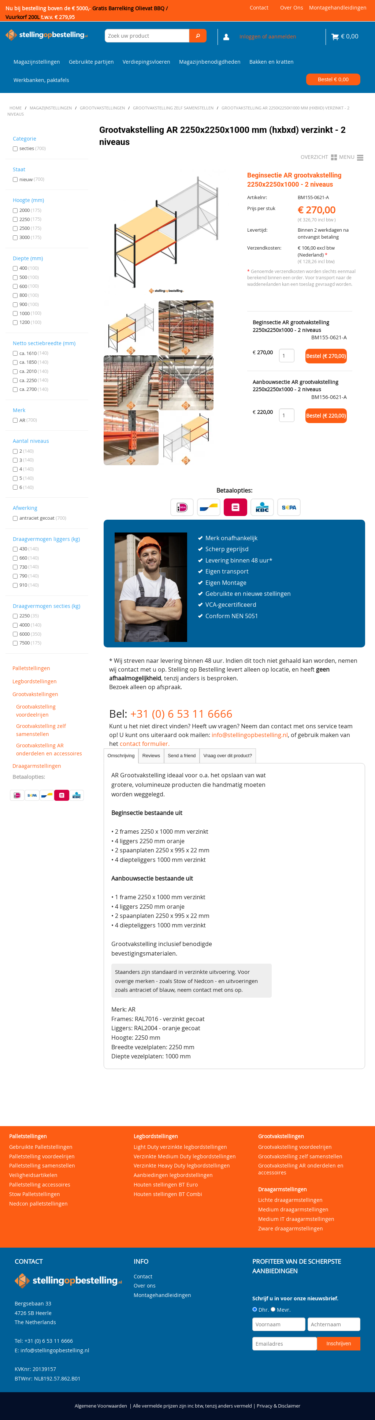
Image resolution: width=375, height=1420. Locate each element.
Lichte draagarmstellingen (290, 1199)
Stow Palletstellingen (34, 1194)
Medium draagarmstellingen (293, 1209)
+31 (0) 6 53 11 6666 (181, 714)
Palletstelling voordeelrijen (42, 1156)
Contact (259, 7)
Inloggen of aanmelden (268, 36)
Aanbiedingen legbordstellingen (173, 1175)
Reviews (151, 755)
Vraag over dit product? (228, 755)
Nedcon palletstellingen (38, 1203)
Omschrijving (121, 755)
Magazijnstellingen (37, 61)
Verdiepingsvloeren (146, 61)
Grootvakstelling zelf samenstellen (41, 729)
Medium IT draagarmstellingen (296, 1218)
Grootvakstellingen (35, 694)
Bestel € (333, 79)
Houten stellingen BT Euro (166, 1184)
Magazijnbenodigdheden (210, 61)
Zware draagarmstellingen (290, 1228)
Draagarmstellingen (36, 765)
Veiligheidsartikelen (33, 1175)
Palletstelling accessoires (39, 1184)
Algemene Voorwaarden (101, 1406)
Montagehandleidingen (338, 7)
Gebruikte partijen (91, 61)
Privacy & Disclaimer (278, 1406)
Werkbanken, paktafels (41, 79)
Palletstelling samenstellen (42, 1165)
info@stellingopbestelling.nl (250, 735)
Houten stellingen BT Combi (168, 1194)
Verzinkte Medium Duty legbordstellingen (185, 1156)
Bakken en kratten (271, 61)
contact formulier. (145, 744)
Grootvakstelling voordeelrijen (36, 710)
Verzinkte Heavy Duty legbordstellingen (182, 1165)
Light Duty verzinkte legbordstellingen (180, 1146)
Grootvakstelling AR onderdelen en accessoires (49, 749)
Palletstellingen (31, 668)
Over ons (291, 7)
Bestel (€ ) (326, 356)
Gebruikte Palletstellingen (41, 1146)
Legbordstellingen (34, 681)
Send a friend (182, 755)
